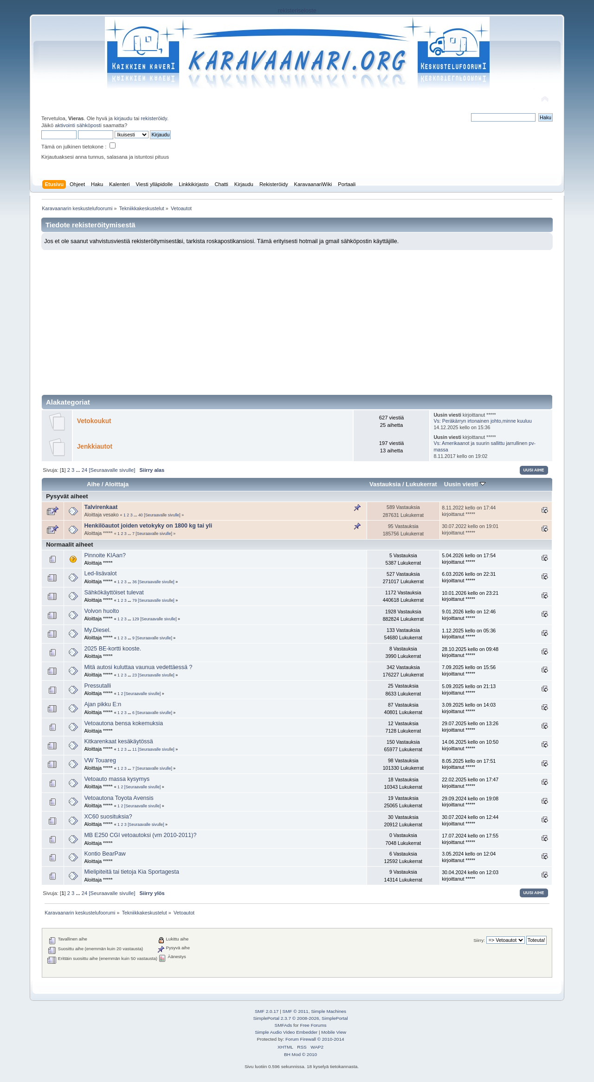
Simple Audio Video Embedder (286, 1032)
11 (134, 749)
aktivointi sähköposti (78, 125)
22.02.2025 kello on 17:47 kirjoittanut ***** (470, 783)
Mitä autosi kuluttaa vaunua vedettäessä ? (138, 667)
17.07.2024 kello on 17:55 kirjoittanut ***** (470, 839)
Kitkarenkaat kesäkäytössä (118, 741)
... (78, 470)
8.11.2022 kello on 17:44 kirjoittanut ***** (469, 511)
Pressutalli (97, 686)
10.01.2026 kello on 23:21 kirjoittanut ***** (470, 596)
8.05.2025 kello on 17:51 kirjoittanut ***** (469, 764)
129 (135, 619)
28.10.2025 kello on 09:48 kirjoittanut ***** (470, 652)
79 (134, 600)
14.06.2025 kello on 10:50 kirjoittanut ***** (470, 745)
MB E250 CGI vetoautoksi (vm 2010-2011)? (140, 835)
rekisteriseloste (297, 10)
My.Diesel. (97, 630)
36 (134, 582)
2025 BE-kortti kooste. (112, 648)
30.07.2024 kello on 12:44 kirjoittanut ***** (470, 820)
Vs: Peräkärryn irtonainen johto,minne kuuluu (482, 421)
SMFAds (283, 1025)
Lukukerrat (421, 484)
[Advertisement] (297, 320)
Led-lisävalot (100, 573)
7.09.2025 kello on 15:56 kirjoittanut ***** (469, 670)
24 (84, 470)
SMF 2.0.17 (267, 1011)
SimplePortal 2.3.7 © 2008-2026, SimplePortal (300, 1018)
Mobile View (333, 1032)
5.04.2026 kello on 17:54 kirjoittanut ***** (469, 559)
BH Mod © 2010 (300, 1054)
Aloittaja (117, 484)
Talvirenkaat (100, 507)
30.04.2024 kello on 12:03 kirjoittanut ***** (470, 875)
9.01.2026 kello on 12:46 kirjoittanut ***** (469, 615)
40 (140, 515)
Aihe (93, 484)
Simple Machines (328, 1011)
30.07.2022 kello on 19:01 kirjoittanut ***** (470, 529)
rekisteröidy (154, 118)
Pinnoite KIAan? (104, 555)
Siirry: (478, 940)
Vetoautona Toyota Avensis (118, 798)
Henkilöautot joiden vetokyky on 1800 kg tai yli (148, 525)
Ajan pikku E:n (102, 704)
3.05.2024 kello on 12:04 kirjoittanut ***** (469, 857)
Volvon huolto (101, 611)
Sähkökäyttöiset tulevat (113, 592)
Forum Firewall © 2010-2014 (314, 1039)
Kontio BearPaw (104, 853)
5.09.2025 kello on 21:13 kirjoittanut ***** (469, 689)
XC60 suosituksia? (108, 816)
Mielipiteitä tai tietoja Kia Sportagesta (131, 872)
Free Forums (313, 1025)
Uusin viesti (464, 484)
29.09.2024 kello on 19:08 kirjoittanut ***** (470, 802)
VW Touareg (100, 760)
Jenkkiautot (94, 446)
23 (134, 675)
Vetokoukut (94, 421)
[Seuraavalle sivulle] (112, 470)
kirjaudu (123, 118)
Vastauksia (384, 484)
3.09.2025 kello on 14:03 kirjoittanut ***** (469, 708)
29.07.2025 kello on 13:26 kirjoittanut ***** (470, 727)
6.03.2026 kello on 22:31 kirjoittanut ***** (469, 577)
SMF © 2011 (296, 1011)
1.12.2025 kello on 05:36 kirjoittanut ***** (469, 634)
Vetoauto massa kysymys (116, 779)
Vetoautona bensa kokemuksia (123, 723)
